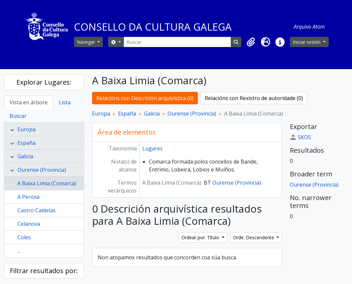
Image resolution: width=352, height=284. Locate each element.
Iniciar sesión (307, 42)
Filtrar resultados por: (44, 270)
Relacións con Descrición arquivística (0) (145, 98)
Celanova (28, 223)
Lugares (152, 148)
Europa (26, 129)
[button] (251, 42)
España (26, 142)
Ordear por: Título (201, 237)
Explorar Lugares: (43, 82)
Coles (24, 237)
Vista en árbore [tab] (29, 102)
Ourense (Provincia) (41, 169)
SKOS (300, 137)
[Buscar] (177, 42)
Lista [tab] (65, 102)
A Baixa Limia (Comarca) (46, 183)
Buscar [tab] (18, 115)
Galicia (25, 156)
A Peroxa (28, 196)
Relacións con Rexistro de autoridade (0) (254, 98)
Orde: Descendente (254, 237)
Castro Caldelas (36, 210)
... (18, 250)
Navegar (86, 42)
